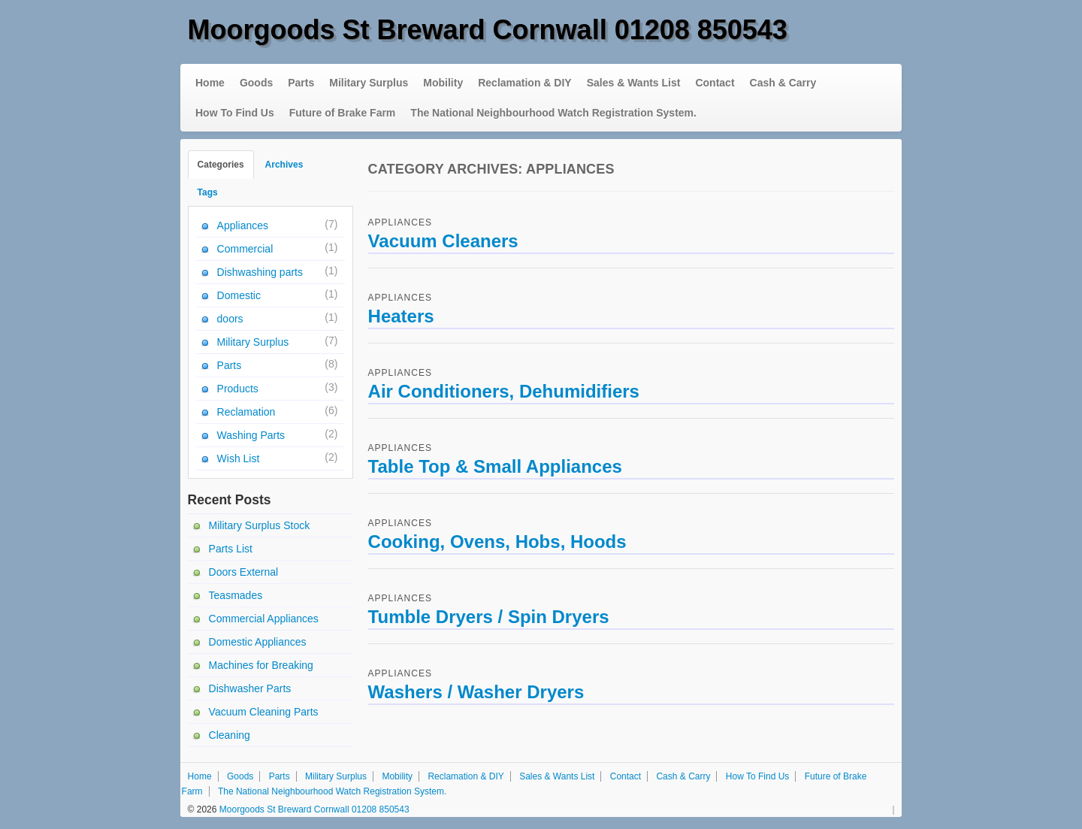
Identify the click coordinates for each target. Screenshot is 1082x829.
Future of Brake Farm (342, 113)
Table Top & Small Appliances (495, 466)
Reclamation (246, 412)
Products (237, 389)
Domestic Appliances (258, 642)
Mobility (443, 83)
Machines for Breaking (261, 665)
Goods (256, 83)
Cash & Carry (783, 83)
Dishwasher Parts (250, 688)
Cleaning (229, 735)
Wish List (238, 458)
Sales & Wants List (634, 83)
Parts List (230, 549)
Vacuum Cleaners (443, 241)
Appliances (400, 222)
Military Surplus (368, 83)
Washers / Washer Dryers (476, 692)
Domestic (239, 295)
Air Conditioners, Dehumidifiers (503, 391)
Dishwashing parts (260, 272)
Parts (301, 83)
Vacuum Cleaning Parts (264, 712)
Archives (284, 164)
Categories (221, 164)
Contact (714, 83)
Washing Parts (251, 435)
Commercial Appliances (264, 619)
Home (210, 83)
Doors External (244, 572)
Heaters (401, 316)
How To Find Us (234, 113)
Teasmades (236, 595)
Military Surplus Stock (259, 525)
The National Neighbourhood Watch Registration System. (553, 113)
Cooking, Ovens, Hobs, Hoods (497, 541)
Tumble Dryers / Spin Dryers (488, 617)
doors (230, 319)
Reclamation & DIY (524, 83)
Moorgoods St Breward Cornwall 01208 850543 (487, 29)
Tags (208, 192)
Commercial (245, 249)
